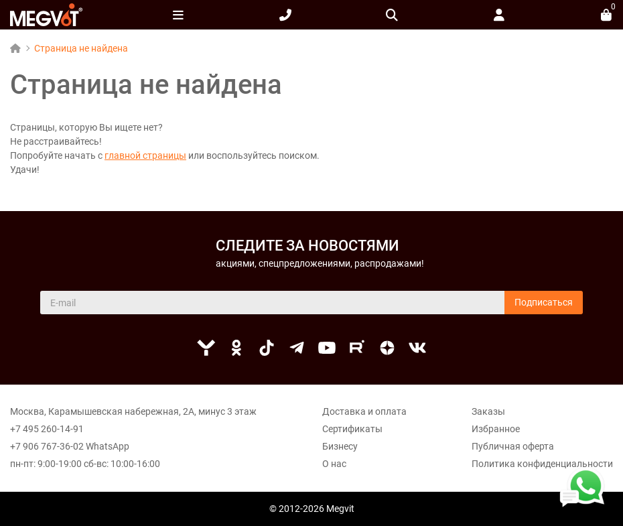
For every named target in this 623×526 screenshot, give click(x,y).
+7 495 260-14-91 (47, 428)
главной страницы (145, 155)
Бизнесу (340, 446)
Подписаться (543, 302)
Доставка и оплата (364, 411)
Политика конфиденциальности (542, 463)
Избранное (496, 428)
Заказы (488, 411)
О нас (334, 463)
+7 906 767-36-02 (47, 446)
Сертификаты (352, 428)
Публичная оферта (513, 446)
